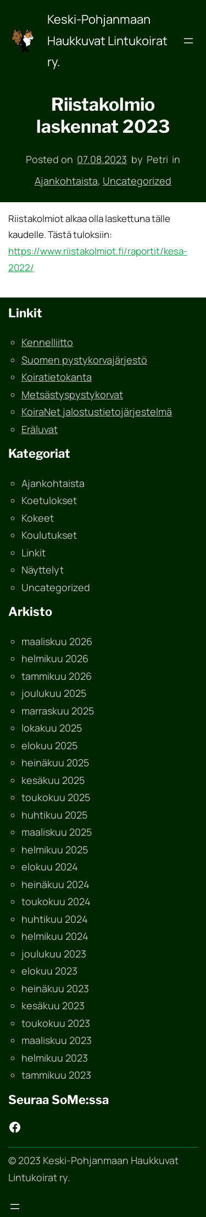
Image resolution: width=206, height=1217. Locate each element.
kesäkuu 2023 (53, 1005)
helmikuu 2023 (54, 1057)
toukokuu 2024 (56, 901)
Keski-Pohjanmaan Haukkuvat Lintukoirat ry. (107, 40)
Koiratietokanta (56, 376)
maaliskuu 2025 (56, 832)
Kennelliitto (47, 342)
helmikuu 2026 (54, 658)
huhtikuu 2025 (54, 814)
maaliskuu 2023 (56, 1040)
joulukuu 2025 (53, 693)
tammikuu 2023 (56, 1074)
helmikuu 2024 (54, 936)
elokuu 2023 (49, 970)
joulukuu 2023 (53, 953)
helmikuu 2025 (54, 849)
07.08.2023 (102, 159)
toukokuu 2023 (55, 1023)
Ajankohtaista (66, 180)
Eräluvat (39, 429)
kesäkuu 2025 (53, 780)
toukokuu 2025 (55, 797)
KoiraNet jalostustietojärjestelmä (96, 411)
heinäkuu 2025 (55, 762)
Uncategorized (137, 180)
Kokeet (37, 517)
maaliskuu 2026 (56, 641)
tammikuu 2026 (56, 676)
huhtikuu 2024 (54, 919)
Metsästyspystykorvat (72, 394)
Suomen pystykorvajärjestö (84, 359)
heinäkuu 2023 (55, 988)
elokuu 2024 (49, 866)
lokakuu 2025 (51, 727)
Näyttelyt (42, 569)
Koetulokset (49, 500)
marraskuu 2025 (57, 710)
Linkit (33, 552)
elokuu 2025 (49, 745)
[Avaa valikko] (188, 40)
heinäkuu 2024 (55, 884)
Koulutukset (49, 535)
